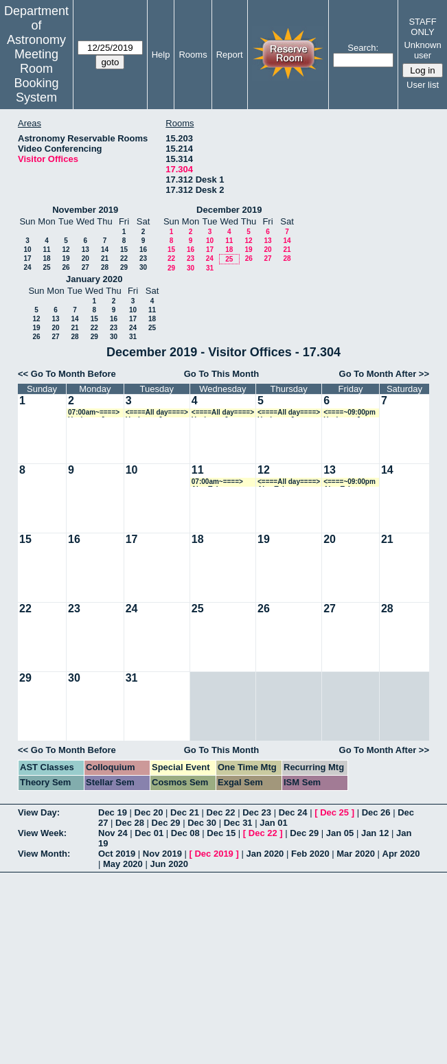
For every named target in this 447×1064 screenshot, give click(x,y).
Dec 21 (184, 812)
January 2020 (94, 279)
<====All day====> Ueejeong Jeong (157, 412)
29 (124, 267)
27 (85, 267)
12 (65, 249)
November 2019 (85, 210)
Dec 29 (166, 823)
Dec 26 (376, 812)
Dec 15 (221, 833)
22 (124, 258)
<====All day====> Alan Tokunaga (288, 482)
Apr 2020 (401, 853)
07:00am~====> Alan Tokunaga (217, 482)
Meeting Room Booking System (36, 75)
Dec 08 (185, 833)
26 (65, 267)
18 (46, 258)
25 (46, 267)
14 (104, 249)
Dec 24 (293, 812)
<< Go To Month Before (67, 374)
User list (422, 85)
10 (27, 249)
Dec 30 (201, 823)
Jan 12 (375, 833)
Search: (362, 48)
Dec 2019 (213, 853)
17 (27, 258)
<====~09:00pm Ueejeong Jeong (349, 412)
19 (65, 258)
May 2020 (123, 864)
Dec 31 (238, 823)
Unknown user (422, 50)
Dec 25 (334, 812)
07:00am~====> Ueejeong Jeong (94, 412)
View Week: (42, 833)
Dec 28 (129, 823)
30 (143, 267)
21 (104, 258)
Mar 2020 (355, 853)
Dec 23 (256, 812)
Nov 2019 (162, 853)
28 (104, 267)
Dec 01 (149, 833)
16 (143, 249)
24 (27, 267)
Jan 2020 (265, 853)
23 (143, 258)
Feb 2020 (310, 853)
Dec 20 (149, 812)
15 (124, 249)
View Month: (44, 853)
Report (229, 54)
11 (46, 249)
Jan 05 (340, 833)
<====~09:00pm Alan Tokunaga (349, 482)
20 (85, 258)
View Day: (39, 812)
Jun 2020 (169, 864)
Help (161, 54)
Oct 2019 (116, 853)
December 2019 (229, 210)
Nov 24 (113, 833)
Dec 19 (112, 812)
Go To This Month (222, 374)
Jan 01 (273, 823)
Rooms (193, 54)
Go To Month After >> (384, 374)
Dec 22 (221, 812)
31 (210, 268)
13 (85, 249)
